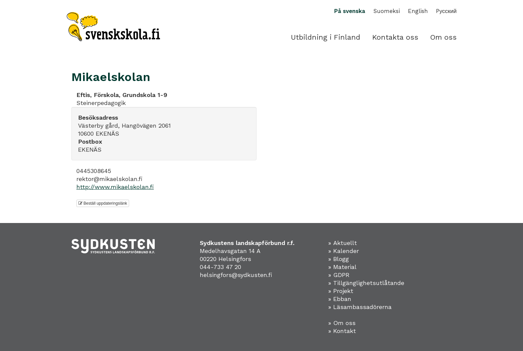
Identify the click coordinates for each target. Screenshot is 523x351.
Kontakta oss (395, 37)
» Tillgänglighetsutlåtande (366, 282)
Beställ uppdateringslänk (102, 203)
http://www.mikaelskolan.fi (115, 186)
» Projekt (340, 290)
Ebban (342, 298)
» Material (342, 266)
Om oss (443, 37)
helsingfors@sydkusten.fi (236, 274)
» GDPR (339, 274)
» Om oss (342, 322)
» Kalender (343, 250)
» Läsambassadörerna (360, 306)
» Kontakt (342, 330)
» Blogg (338, 258)
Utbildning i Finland (325, 37)
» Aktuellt (342, 242)
